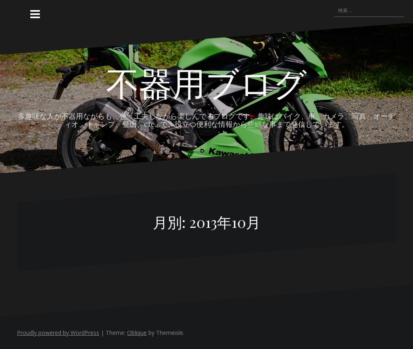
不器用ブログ (206, 82)
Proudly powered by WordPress (58, 332)
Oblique (137, 332)
